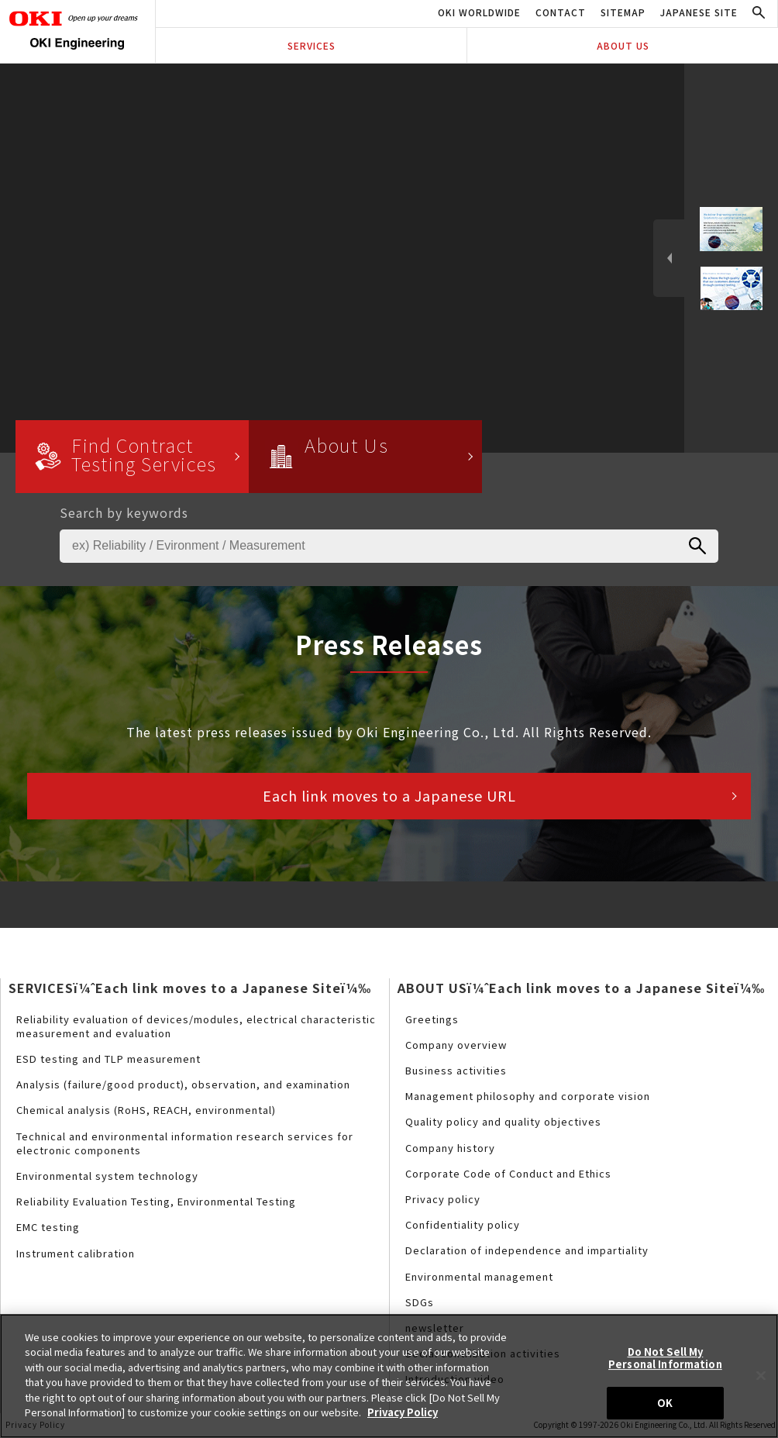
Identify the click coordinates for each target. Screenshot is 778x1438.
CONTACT (560, 12)
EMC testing (48, 1226)
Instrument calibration (75, 1253)
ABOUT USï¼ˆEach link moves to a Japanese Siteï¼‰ (581, 987)
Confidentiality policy (462, 1224)
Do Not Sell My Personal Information (665, 1357)
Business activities (456, 1070)
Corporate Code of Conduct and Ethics (508, 1173)
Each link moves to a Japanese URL (389, 795)
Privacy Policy (402, 1412)
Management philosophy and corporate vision (527, 1095)
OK (665, 1402)
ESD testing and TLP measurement (108, 1058)
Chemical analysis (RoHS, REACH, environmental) (146, 1109)
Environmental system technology (107, 1175)
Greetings (432, 1019)
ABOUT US (623, 45)
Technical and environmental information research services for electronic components (184, 1143)
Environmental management (479, 1276)
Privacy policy (442, 1198)
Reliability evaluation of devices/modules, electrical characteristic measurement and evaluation (196, 1026)
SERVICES (311, 45)
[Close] (761, 1375)
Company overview (456, 1044)
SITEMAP (623, 12)
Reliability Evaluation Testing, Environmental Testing (156, 1201)
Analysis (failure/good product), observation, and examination (183, 1084)
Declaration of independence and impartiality (527, 1250)
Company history (450, 1147)
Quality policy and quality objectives (503, 1121)
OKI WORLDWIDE (479, 12)
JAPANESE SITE (699, 12)
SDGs (419, 1302)
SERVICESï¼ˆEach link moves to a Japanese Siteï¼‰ (190, 987)
